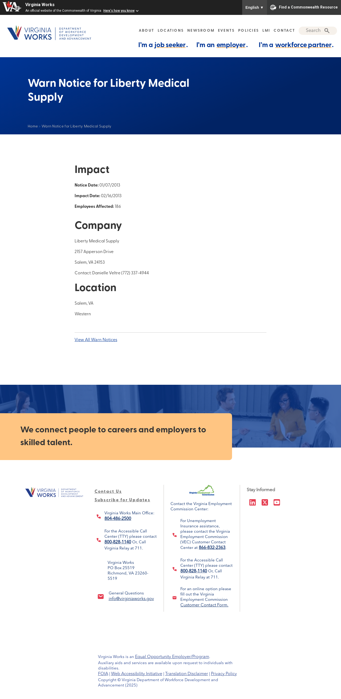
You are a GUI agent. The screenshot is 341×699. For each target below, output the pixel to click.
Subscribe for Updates (122, 500)
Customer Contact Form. (204, 605)
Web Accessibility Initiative (136, 674)
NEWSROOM (200, 31)
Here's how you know (119, 11)
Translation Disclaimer (186, 674)
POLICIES (248, 31)
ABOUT (146, 31)
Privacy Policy (224, 674)
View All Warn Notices (96, 340)
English (254, 7)
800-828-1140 (117, 542)
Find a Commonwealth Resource (304, 7)
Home (33, 127)
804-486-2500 (117, 519)
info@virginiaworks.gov (131, 599)
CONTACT (284, 31)
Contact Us (108, 492)
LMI (266, 31)
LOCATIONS (171, 31)
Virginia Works (40, 4)
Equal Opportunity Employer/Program (172, 657)
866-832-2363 (212, 548)
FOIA (103, 674)
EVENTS (226, 31)
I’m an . (222, 45)
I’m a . (163, 45)
